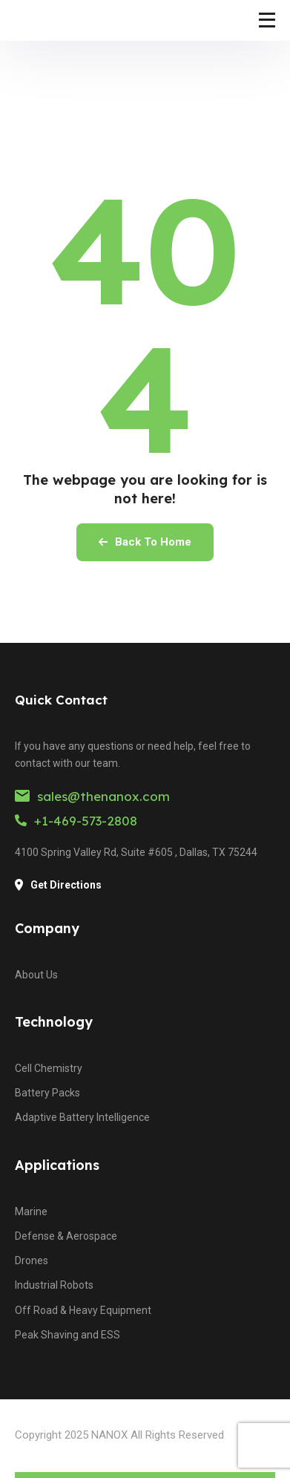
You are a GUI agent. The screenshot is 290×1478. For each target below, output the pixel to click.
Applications (57, 1165)
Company (47, 928)
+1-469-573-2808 (76, 820)
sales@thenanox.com (92, 796)
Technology (54, 1021)
